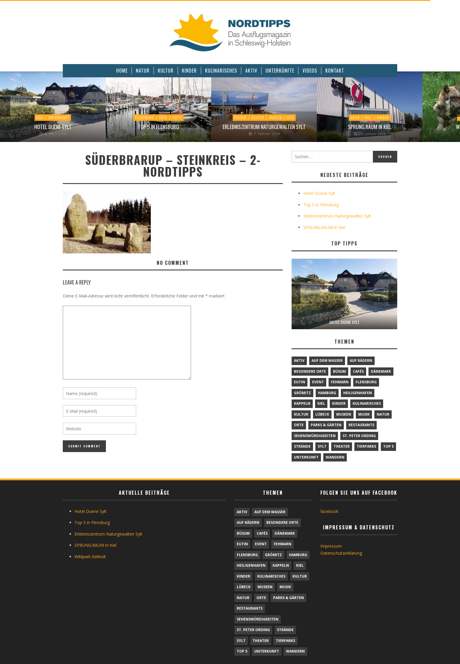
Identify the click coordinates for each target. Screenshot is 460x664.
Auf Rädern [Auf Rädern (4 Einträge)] (361, 360)
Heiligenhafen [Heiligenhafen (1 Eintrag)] (357, 392)
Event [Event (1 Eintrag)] (318, 381)
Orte (163, 117)
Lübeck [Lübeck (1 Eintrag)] (322, 414)
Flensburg (144, 117)
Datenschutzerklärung (341, 553)
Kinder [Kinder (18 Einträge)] (339, 403)
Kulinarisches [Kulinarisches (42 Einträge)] (367, 403)
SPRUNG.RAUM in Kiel (370, 127)
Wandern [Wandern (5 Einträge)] (335, 457)
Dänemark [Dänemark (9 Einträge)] (381, 371)
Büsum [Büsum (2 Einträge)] (339, 371)
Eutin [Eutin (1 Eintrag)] (299, 381)
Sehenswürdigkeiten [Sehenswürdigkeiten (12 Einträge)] (315, 435)
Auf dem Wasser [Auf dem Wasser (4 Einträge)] (327, 360)
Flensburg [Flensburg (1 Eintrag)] (366, 381)
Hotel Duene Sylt (53, 127)
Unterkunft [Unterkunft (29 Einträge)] (306, 457)
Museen (275, 117)
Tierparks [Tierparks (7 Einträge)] (366, 446)
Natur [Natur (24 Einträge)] (383, 414)
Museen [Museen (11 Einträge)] (343, 414)
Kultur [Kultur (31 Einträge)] (301, 414)
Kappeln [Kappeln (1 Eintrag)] (302, 403)
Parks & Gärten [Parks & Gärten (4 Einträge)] (326, 424)
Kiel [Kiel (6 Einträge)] (321, 403)
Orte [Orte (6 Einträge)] (299, 424)
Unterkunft (58, 117)
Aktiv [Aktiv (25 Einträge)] (299, 360)
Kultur (258, 117)
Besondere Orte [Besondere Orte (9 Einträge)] (310, 371)
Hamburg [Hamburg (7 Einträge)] (327, 392)
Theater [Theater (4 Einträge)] (342, 446)
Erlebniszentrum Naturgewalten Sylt (264, 127)
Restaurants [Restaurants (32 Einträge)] (361, 424)
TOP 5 (177, 117)
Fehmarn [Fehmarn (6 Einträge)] (340, 381)
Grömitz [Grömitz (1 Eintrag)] (302, 392)
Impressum (331, 546)
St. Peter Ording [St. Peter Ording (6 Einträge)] (359, 435)
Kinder (240, 117)
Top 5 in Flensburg (158, 127)
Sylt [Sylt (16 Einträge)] (322, 446)
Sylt (39, 117)
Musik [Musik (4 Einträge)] (364, 414)
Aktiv (355, 117)
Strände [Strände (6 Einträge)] (302, 446)
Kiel (368, 117)
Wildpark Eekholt (90, 556)
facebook (329, 511)
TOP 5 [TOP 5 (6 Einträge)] (388, 446)
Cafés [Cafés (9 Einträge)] (358, 371)
